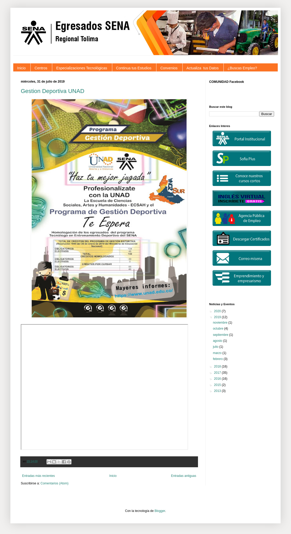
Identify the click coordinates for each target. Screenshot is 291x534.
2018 (218, 366)
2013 (218, 391)
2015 (218, 385)
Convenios (168, 68)
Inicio (21, 68)
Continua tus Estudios (133, 68)
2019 (218, 317)
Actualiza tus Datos (203, 68)
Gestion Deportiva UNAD (52, 91)
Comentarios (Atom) (54, 483)
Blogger (160, 511)
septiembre (221, 335)
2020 (218, 311)
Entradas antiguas (183, 476)
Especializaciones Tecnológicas (81, 68)
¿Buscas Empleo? (242, 68)
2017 (218, 373)
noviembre (220, 322)
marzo (217, 353)
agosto (218, 341)
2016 (218, 379)
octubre (218, 328)
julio (216, 347)
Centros (41, 68)
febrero (218, 359)
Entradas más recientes (38, 476)
